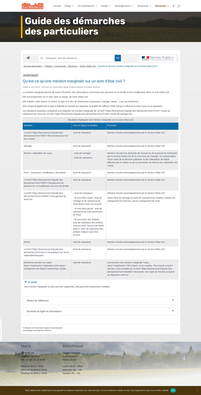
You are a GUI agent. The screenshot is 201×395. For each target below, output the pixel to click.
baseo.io (48, 330)
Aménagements (123, 6)
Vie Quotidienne (86, 6)
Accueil (57, 6)
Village (67, 6)
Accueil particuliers (33, 66)
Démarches (160, 6)
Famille (104, 6)
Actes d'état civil (88, 66)
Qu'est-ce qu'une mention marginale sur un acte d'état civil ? (128, 66)
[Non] (197, 390)
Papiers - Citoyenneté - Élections (61, 66)
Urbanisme (142, 6)
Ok (173, 390)
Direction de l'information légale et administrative (43, 328)
